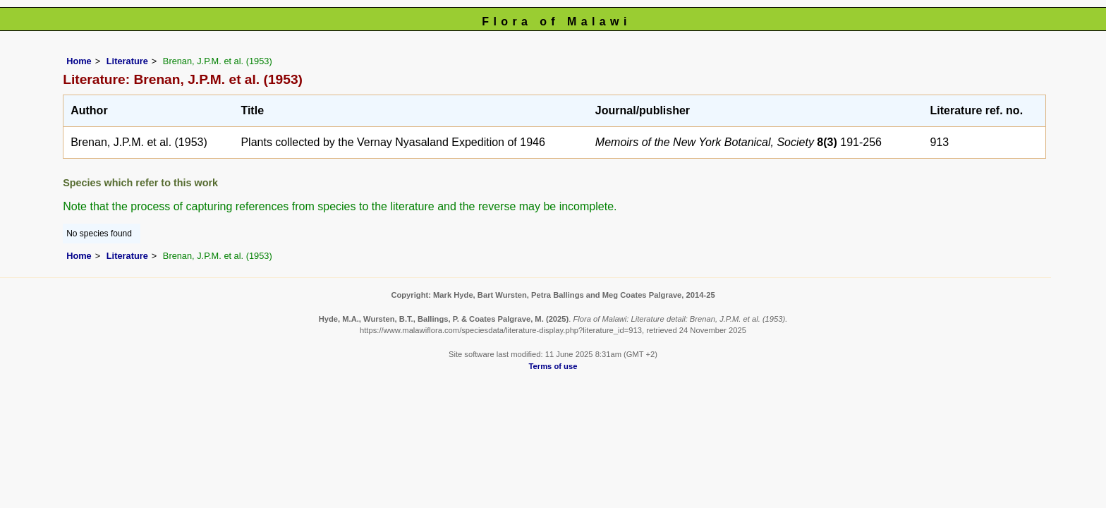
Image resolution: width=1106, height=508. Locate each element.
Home (79, 61)
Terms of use (553, 366)
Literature (127, 61)
